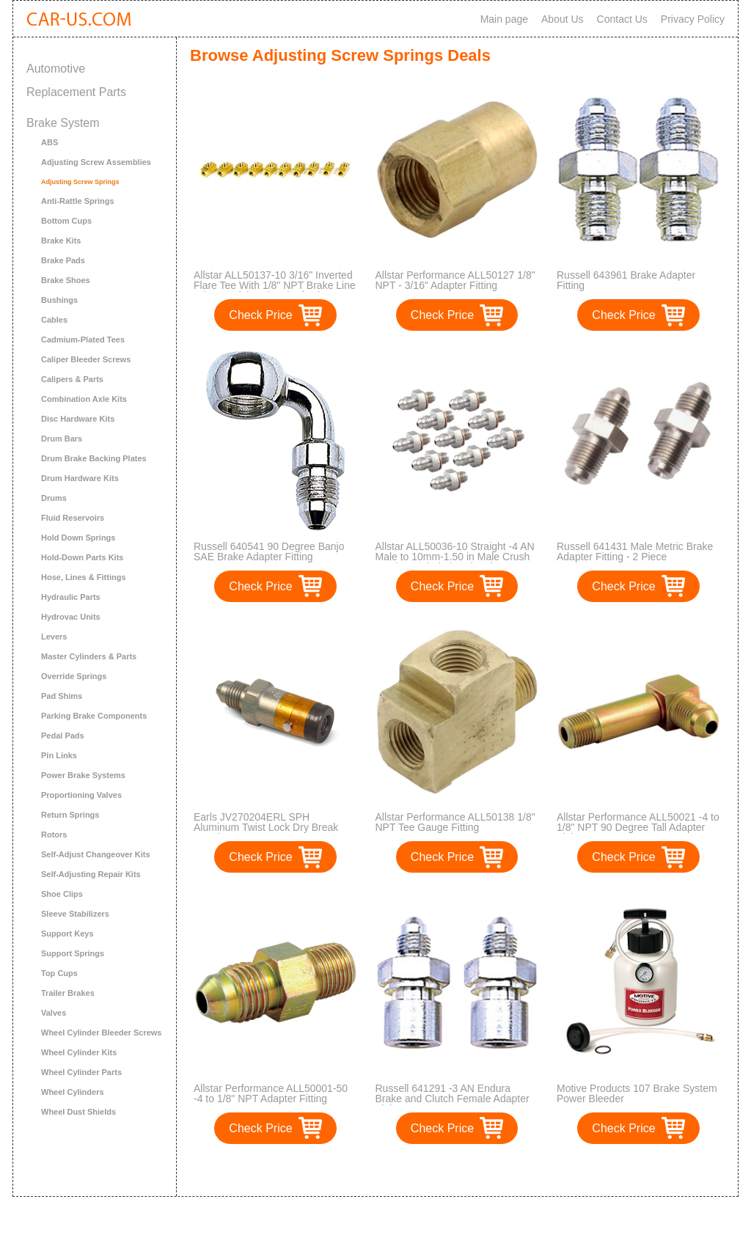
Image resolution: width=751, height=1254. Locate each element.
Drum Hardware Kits (80, 478)
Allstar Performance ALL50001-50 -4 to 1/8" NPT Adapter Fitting (271, 1093)
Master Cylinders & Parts (88, 656)
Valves (53, 1012)
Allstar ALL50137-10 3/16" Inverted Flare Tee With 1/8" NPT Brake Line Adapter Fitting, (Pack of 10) (275, 285)
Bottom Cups (66, 220)
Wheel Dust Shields (78, 1111)
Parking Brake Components (94, 715)
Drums (54, 498)
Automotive (55, 68)
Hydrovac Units (70, 616)
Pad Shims (61, 696)
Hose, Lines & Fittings (83, 577)
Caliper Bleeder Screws (86, 359)
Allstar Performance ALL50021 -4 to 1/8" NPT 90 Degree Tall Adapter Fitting (638, 827)
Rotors (54, 834)
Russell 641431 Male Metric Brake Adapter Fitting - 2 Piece (635, 551)
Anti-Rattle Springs (77, 201)
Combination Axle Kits (84, 399)
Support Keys (67, 933)
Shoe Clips (62, 894)
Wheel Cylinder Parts (81, 1072)
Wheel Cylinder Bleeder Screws (101, 1032)
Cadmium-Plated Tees (83, 339)
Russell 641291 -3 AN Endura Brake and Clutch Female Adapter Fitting (453, 1098)
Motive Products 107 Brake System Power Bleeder (637, 1093)
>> (484, 1170)
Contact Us (622, 19)
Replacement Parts (76, 92)
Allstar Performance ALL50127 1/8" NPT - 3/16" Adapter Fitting (455, 280)
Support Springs (72, 953)
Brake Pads (63, 260)
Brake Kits (61, 240)
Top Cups (59, 973)
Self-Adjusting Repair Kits (91, 874)
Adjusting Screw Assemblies (96, 162)
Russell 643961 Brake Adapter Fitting (626, 280)
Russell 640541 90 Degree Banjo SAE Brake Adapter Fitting (269, 551)
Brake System (63, 123)
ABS (49, 142)
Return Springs (70, 814)
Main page (504, 19)
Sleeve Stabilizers (75, 913)
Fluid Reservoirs (72, 517)
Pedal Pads (62, 735)
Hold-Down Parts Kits (82, 557)
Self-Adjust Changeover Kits (95, 854)
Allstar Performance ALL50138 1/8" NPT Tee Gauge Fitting (455, 822)
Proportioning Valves (81, 795)
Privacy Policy (693, 19)
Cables (54, 319)
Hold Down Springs (78, 537)
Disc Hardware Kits (77, 418)
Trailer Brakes (68, 993)
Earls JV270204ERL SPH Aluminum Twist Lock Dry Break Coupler (266, 827)
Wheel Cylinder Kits (79, 1052)
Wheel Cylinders (72, 1092)
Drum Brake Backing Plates (94, 458)
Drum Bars (61, 438)
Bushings (59, 300)
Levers (54, 636)
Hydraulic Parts (70, 597)
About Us (562, 19)
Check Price (260, 315)
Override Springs (73, 676)
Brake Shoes (65, 280)
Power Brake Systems (83, 775)
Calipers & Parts (72, 379)
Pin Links (59, 755)
